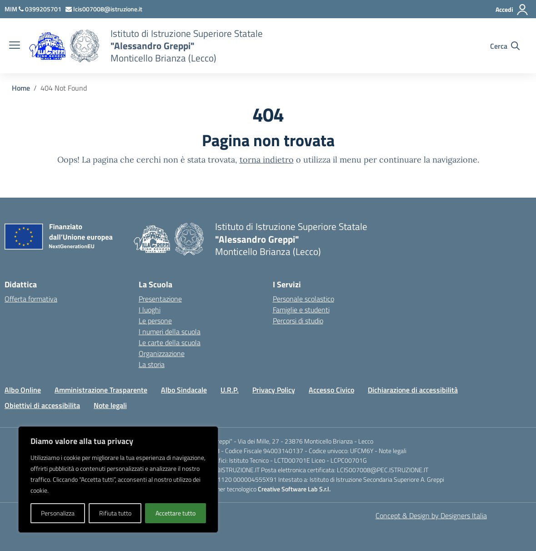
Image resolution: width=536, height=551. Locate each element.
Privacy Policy (273, 389)
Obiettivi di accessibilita (42, 405)
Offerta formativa (31, 298)
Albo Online (23, 389)
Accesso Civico (331, 389)
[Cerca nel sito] (504, 46)
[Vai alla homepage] (84, 46)
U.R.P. (229, 389)
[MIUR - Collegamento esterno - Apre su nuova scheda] (12, 9)
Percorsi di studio (298, 320)
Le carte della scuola (169, 342)
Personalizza (58, 513)
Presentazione (160, 298)
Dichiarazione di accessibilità (413, 389)
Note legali (110, 405)
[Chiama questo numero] (41, 9)
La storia (152, 364)
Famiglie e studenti (301, 309)
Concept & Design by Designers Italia (431, 515)
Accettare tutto (175, 513)
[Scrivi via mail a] (104, 9)
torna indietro (267, 159)
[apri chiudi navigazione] (14, 46)
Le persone (155, 320)
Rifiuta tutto (115, 513)
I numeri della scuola (169, 331)
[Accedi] (512, 9)
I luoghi (149, 309)
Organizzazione (162, 353)
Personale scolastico (303, 298)
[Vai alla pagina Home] (21, 87)
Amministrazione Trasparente (101, 389)
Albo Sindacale (184, 389)
